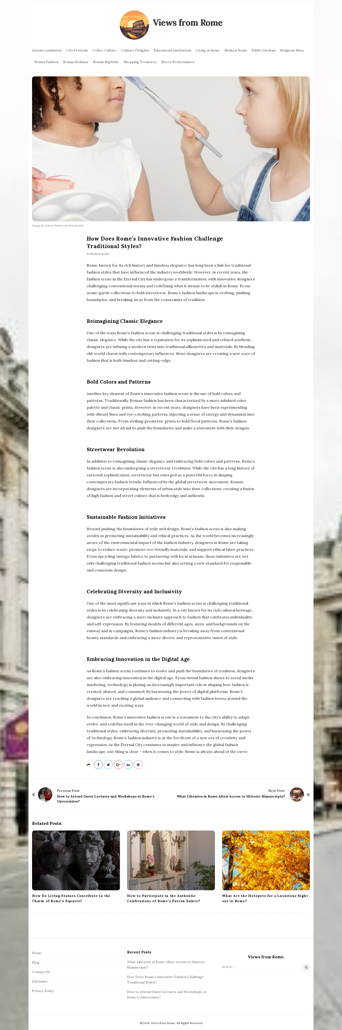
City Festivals (77, 50)
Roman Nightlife (106, 62)
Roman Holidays (75, 62)
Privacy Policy (43, 991)
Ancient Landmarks (47, 50)
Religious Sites (292, 50)
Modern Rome (235, 50)
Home (37, 953)
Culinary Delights (135, 50)
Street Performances (178, 62)
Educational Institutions (172, 50)
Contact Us (41, 972)
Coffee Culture (104, 50)
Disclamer (40, 981)
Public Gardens (264, 50)
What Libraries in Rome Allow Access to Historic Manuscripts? (231, 796)
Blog (35, 962)
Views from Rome (188, 22)
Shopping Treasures (140, 62)
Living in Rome (208, 50)
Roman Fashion (46, 62)
